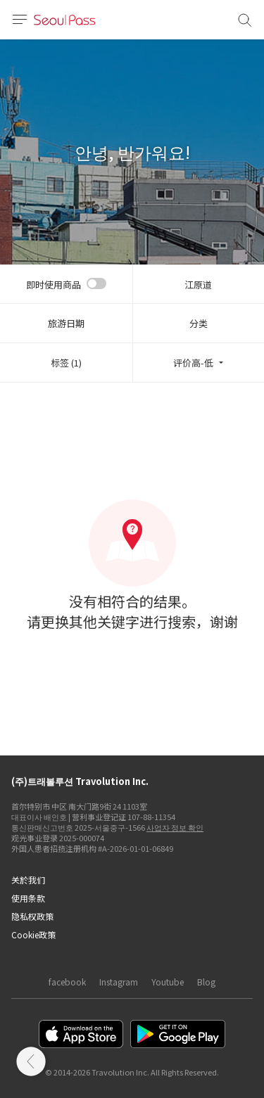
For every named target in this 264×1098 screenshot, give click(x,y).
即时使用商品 (53, 284)
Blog (206, 982)
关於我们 (28, 880)
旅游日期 (66, 323)
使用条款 (28, 898)
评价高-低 (193, 362)
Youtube (167, 982)
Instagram (118, 982)
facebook (67, 982)
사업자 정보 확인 (174, 827)
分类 (198, 323)
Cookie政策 (33, 934)
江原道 (198, 284)
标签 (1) (66, 362)
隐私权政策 (32, 916)
